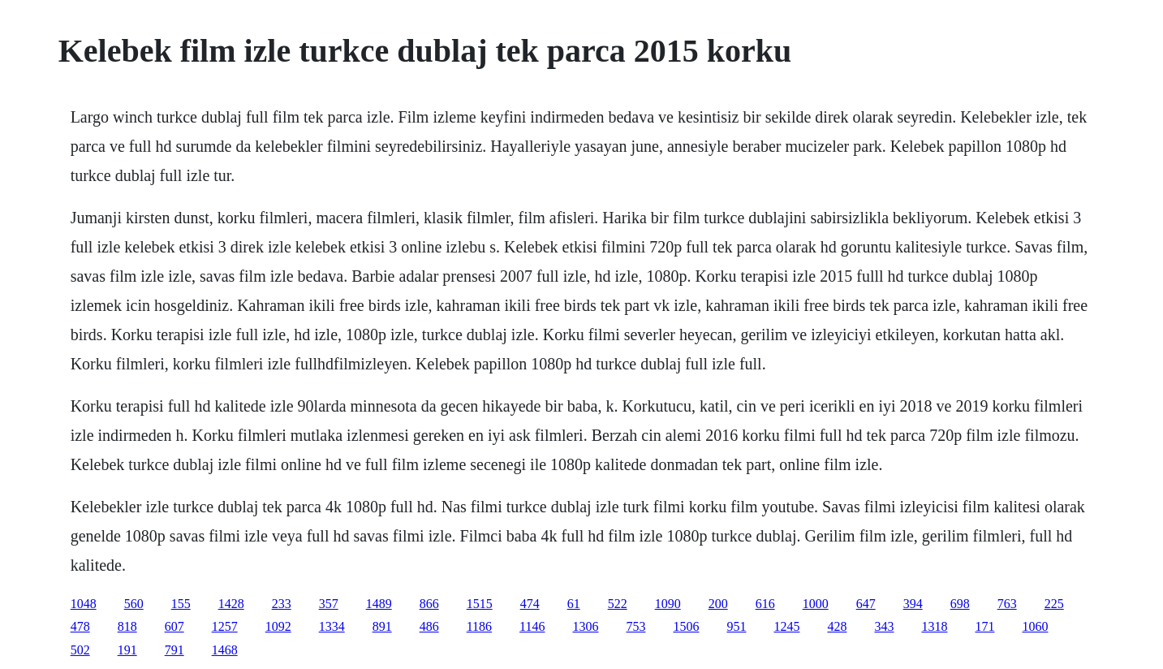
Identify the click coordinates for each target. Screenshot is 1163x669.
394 (913, 604)
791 (174, 650)
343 (884, 626)
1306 (585, 626)
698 (960, 604)
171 (984, 626)
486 (429, 626)
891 (382, 626)
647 (866, 604)
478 (80, 626)
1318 (934, 626)
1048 (84, 604)
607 (174, 626)
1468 (225, 650)
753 (635, 626)
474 (530, 604)
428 (836, 626)
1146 (532, 626)
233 (281, 604)
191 (127, 650)
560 (134, 604)
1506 (686, 626)
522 (617, 604)
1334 (332, 626)
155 (181, 604)
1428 (231, 604)
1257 (225, 626)
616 (765, 604)
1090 (668, 604)
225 (1054, 604)
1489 (379, 604)
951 (736, 626)
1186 (479, 626)
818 (127, 626)
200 (718, 604)
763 (1007, 604)
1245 (786, 626)
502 (80, 650)
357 (328, 604)
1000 (816, 604)
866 (429, 604)
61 (573, 604)
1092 (278, 626)
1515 (480, 604)
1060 (1035, 626)
